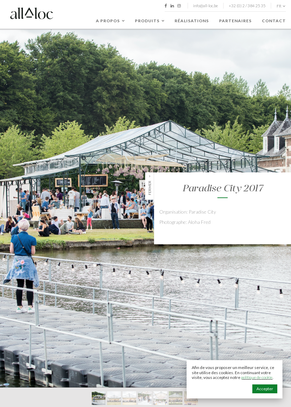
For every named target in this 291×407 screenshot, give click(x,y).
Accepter (264, 388)
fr (281, 6)
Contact (274, 20)
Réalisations (192, 20)
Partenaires (235, 20)
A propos (110, 20)
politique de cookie (257, 377)
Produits (149, 20)
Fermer (150, 187)
